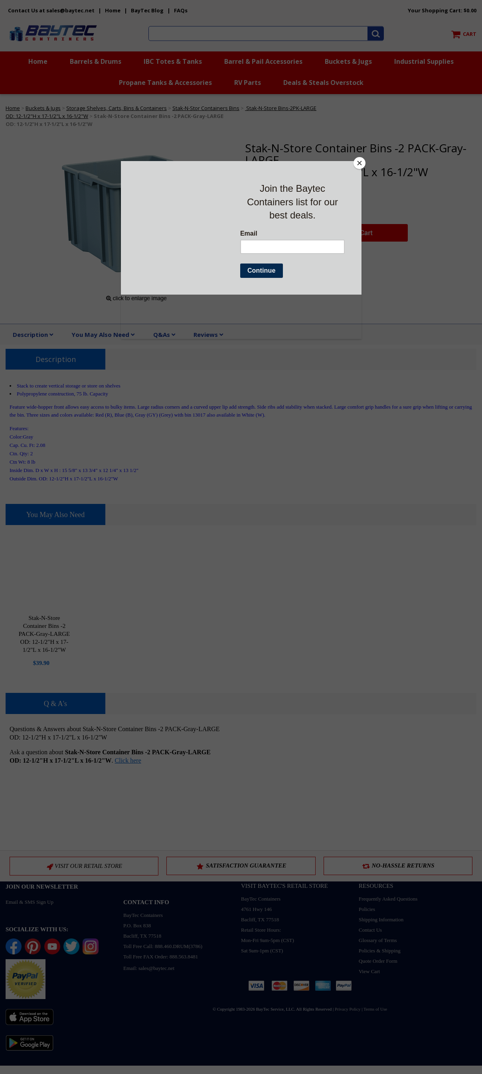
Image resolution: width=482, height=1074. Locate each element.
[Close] (359, 163)
